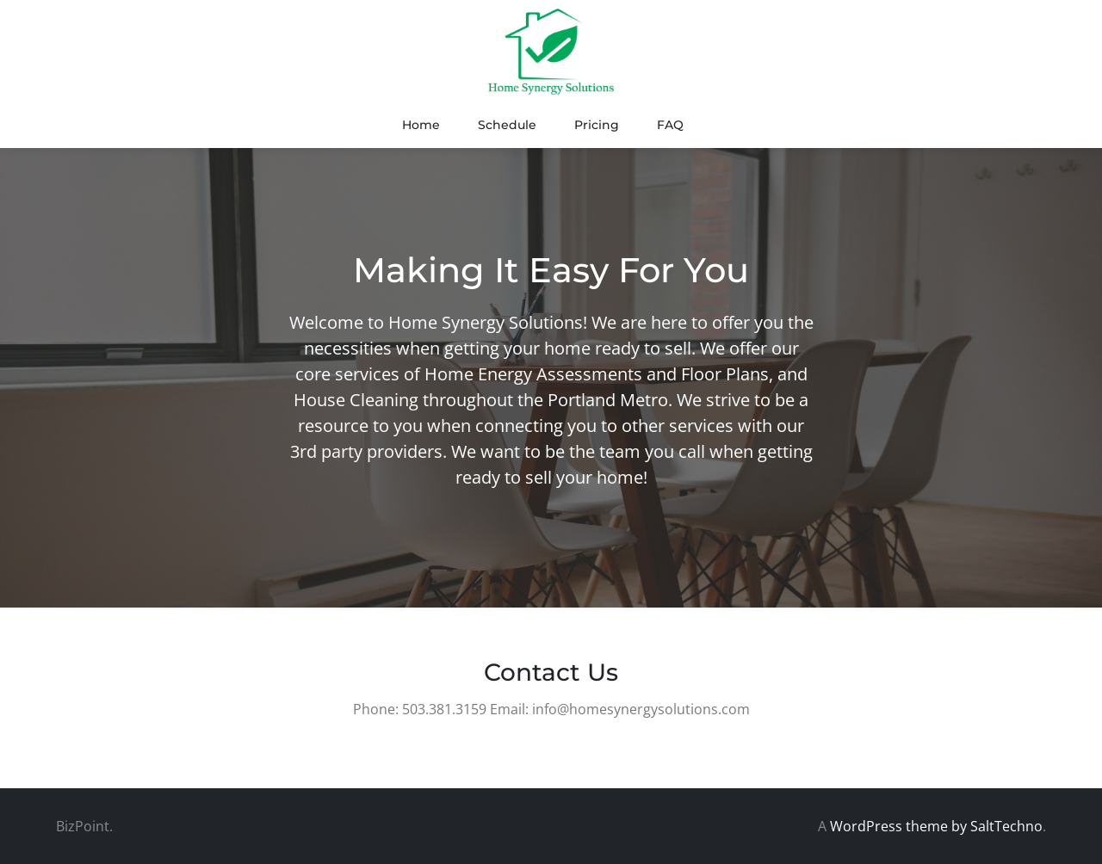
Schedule (507, 125)
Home (421, 125)
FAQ (670, 125)
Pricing (596, 125)
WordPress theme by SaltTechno (936, 826)
